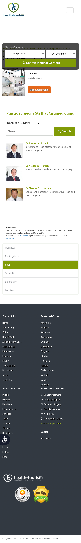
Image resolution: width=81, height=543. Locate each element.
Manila (44, 380)
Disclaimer (7, 370)
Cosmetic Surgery (18, 123)
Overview (10, 247)
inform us (10, 238)
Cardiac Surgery (52, 400)
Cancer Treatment (52, 395)
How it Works (8, 337)
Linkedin (46, 438)
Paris (4, 457)
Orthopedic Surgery (53, 419)
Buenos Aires (47, 337)
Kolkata (44, 366)
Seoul (5, 419)
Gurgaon (45, 351)
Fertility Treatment (52, 409)
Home (5, 323)
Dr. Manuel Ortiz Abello (38, 188)
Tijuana (6, 428)
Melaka (5, 395)
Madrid (44, 375)
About (5, 375)
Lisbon (5, 452)
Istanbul (45, 356)
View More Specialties (51, 424)
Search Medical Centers (43, 63)
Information (8, 351)
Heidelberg (7, 433)
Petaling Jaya (9, 409)
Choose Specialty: (14, 47)
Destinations (8, 347)
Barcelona (45, 332)
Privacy (6, 361)
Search (66, 131)
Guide (5, 332)
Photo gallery (12, 256)
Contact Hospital (39, 89)
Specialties (10, 273)
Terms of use (8, 366)
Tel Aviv (6, 424)
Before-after (11, 281)
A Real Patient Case (12, 342)
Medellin (45, 385)
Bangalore (46, 323)
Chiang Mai (46, 347)
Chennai (45, 342)
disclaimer (24, 236)
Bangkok (45, 328)
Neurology (49, 414)
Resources (7, 356)
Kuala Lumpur (47, 370)
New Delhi (7, 404)
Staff (7, 264)
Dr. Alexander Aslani (36, 143)
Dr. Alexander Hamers (37, 166)
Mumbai (6, 400)
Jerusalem (46, 361)
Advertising (8, 328)
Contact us (7, 380)
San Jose (6, 414)
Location (9, 290)
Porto (5, 447)
